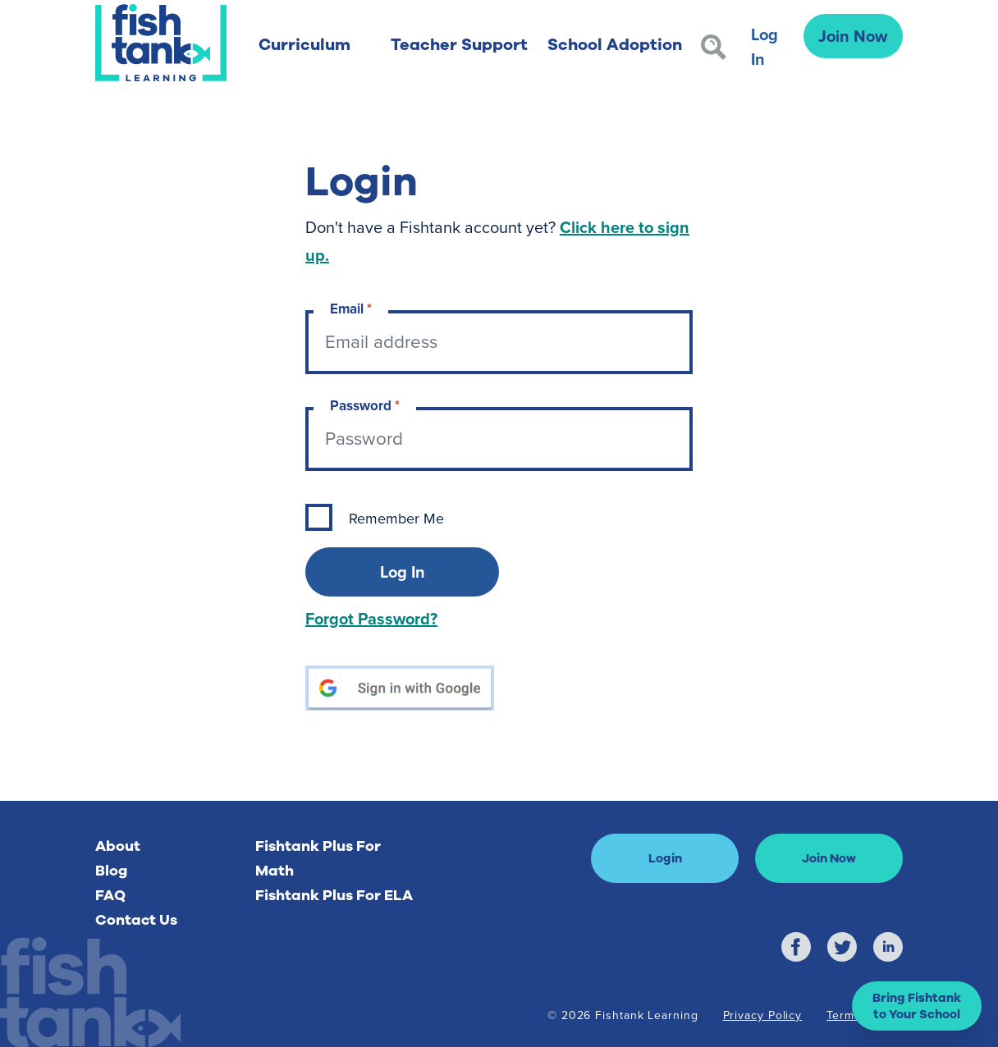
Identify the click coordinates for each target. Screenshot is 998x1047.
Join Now (852, 36)
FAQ (110, 895)
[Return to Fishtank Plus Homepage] (161, 42)
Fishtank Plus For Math (318, 858)
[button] (917, 1006)
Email (351, 309)
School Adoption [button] (614, 45)
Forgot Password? (371, 618)
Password (365, 405)
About (117, 846)
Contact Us (136, 920)
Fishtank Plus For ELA (334, 895)
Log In (764, 46)
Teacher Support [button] (459, 45)
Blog (111, 870)
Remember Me (396, 518)
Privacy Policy (763, 1015)
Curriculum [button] (304, 45)
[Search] (714, 47)
